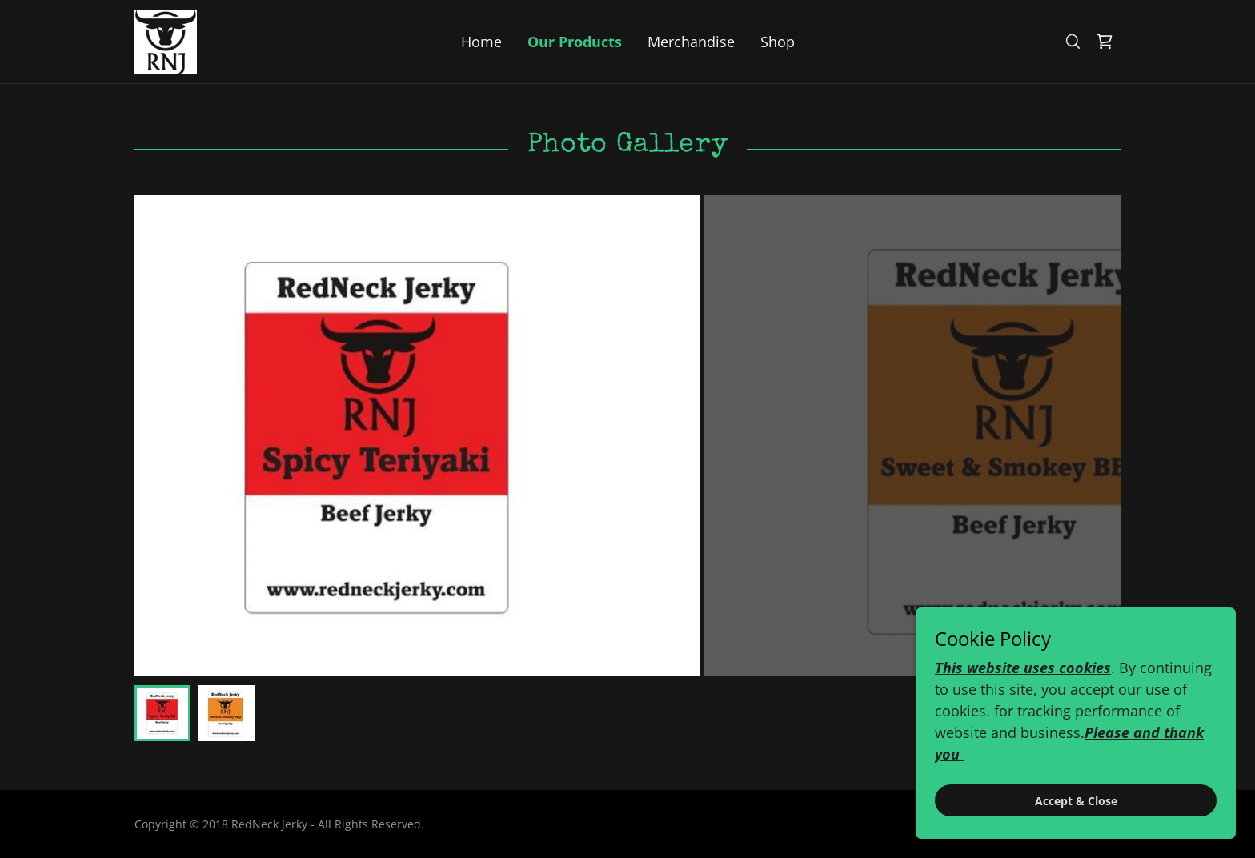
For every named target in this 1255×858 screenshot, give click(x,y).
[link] (165, 40)
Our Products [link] (574, 41)
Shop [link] (777, 41)
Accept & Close (1076, 800)
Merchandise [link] (691, 41)
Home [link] (481, 41)
